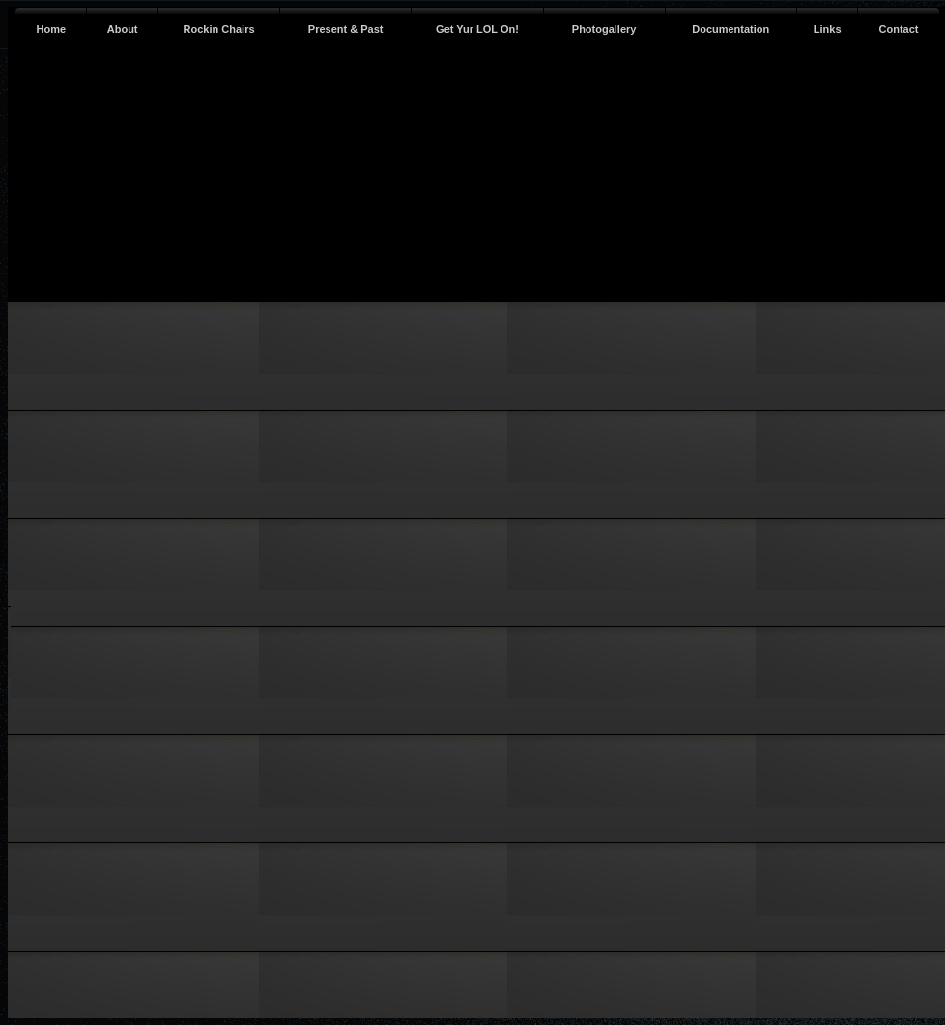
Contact (899, 29)
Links (828, 29)
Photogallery (604, 29)
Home (52, 29)
